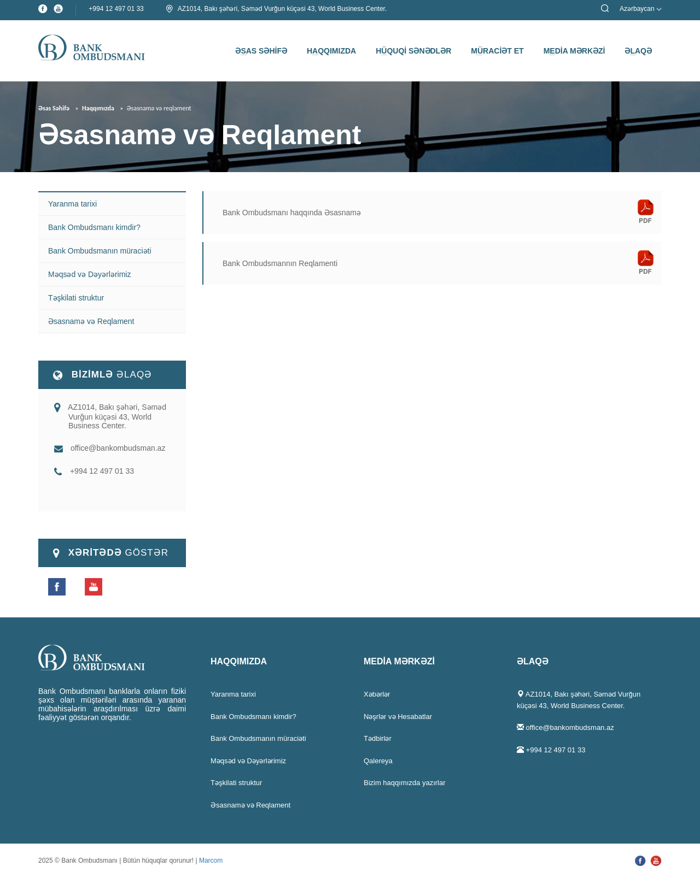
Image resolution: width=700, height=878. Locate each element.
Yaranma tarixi (72, 203)
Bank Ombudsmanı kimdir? (94, 227)
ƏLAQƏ (638, 50)
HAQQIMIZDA (331, 50)
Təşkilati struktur (76, 297)
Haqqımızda (98, 108)
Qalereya (378, 761)
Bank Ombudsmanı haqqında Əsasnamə (292, 212)
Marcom (211, 860)
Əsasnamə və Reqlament (91, 321)
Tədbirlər (378, 738)
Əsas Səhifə (53, 108)
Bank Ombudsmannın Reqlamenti (280, 263)
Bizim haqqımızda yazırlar (405, 783)
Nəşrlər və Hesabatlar (398, 716)
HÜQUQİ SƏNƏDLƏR (413, 50)
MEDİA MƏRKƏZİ (574, 50)
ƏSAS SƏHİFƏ (261, 50)
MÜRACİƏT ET (497, 50)
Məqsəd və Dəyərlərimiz (89, 274)
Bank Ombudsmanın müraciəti (99, 250)
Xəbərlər (377, 694)
